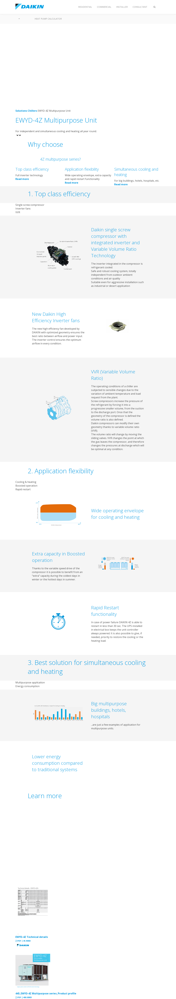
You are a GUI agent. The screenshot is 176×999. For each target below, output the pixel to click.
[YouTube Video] (58, 843)
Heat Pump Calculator (48, 18)
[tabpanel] (88, 257)
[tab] (88, 205)
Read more (22, 179)
